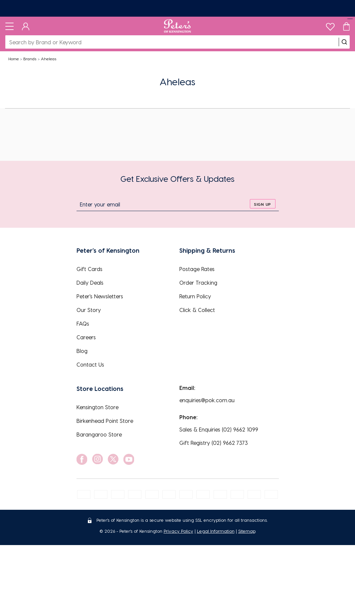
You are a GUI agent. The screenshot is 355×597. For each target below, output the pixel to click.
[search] (344, 42)
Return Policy (195, 296)
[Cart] (346, 26)
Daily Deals (90, 282)
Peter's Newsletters (100, 296)
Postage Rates (197, 269)
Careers (86, 337)
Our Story (89, 310)
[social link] (82, 459)
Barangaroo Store (99, 434)
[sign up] (262, 203)
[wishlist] (330, 25)
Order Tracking (198, 282)
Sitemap (246, 530)
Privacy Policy (178, 530)
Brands (29, 58)
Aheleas (48, 58)
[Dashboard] (26, 26)
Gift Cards (89, 269)
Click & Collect (197, 310)
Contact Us (90, 364)
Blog (82, 351)
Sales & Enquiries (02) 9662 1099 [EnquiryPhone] (218, 429)
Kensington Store (97, 407)
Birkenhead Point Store (105, 421)
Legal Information (216, 530)
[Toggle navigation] (9, 26)
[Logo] (177, 26)
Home (13, 58)
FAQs (83, 323)
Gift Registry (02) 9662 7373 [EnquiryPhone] (213, 443)
